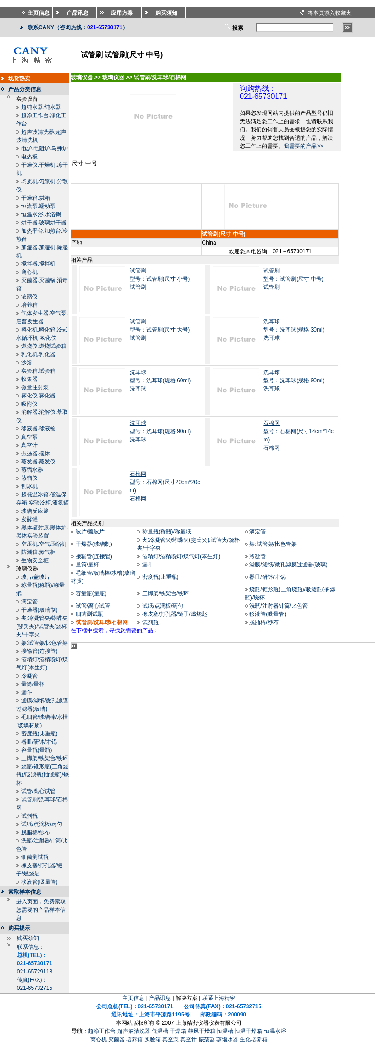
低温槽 (160, 1031)
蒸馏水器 (32, 470)
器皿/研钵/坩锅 (39, 742)
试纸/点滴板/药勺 (42, 824)
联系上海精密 (218, 998)
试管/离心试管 (38, 791)
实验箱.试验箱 (38, 371)
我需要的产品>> (303, 146)
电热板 (29, 156)
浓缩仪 (29, 297)
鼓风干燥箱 (201, 1031)
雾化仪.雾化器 (38, 395)
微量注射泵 (35, 387)
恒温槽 (225, 1031)
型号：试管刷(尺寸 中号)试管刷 (293, 278)
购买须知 (28, 938)
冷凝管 (29, 676)
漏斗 (26, 692)
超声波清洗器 (133, 1031)
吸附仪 (29, 404)
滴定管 (29, 601)
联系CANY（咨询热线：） (78, 27)
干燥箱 (178, 1031)
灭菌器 (116, 1039)
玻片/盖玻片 (35, 577)
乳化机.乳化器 (38, 354)
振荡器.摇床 (35, 453)
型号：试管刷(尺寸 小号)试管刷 (160, 278)
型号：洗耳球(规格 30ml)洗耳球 (293, 329)
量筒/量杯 (32, 684)
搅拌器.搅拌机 (38, 264)
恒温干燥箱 (248, 1031)
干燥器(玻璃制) (39, 610)
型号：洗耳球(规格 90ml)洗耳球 (293, 380)
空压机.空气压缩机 (43, 544)
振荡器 (207, 1039)
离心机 (29, 272)
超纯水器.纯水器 (41, 107)
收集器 (29, 379)
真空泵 (29, 437)
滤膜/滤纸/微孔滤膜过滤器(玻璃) (288, 564)
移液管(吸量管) (39, 882)
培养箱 (29, 305)
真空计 (29, 445)
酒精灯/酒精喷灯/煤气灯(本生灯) (181, 556)
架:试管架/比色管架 (44, 643)
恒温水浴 (275, 1031)
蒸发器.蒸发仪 (38, 461)
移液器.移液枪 (38, 428)
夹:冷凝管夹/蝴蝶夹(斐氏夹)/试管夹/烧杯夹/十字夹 (42, 626)
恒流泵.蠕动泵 (38, 206)
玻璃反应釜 (35, 511)
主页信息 (133, 998)
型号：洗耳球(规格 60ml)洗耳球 (160, 380)
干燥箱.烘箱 (35, 198)
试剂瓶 (29, 816)
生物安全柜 (35, 560)
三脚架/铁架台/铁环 (44, 758)
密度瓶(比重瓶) (39, 733)
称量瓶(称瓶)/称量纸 (166, 531)
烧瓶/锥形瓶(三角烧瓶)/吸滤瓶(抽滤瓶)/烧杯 (42, 774)
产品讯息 (160, 998)
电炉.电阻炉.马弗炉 (44, 148)
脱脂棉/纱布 (35, 832)
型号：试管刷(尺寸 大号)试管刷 (160, 329)
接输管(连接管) (39, 651)
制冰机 (29, 486)
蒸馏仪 (29, 478)
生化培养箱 (253, 1039)
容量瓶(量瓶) (36, 750)
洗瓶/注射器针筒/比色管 (278, 606)
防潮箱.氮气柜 (38, 552)
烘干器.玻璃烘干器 (43, 222)
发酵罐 (29, 519)
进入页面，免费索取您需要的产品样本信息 (41, 909)
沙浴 (26, 362)
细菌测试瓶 (35, 857)
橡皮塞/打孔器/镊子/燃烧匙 (174, 614)
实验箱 (152, 1039)
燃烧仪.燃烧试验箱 (43, 346)
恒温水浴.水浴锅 (41, 214)
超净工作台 (102, 1031)
